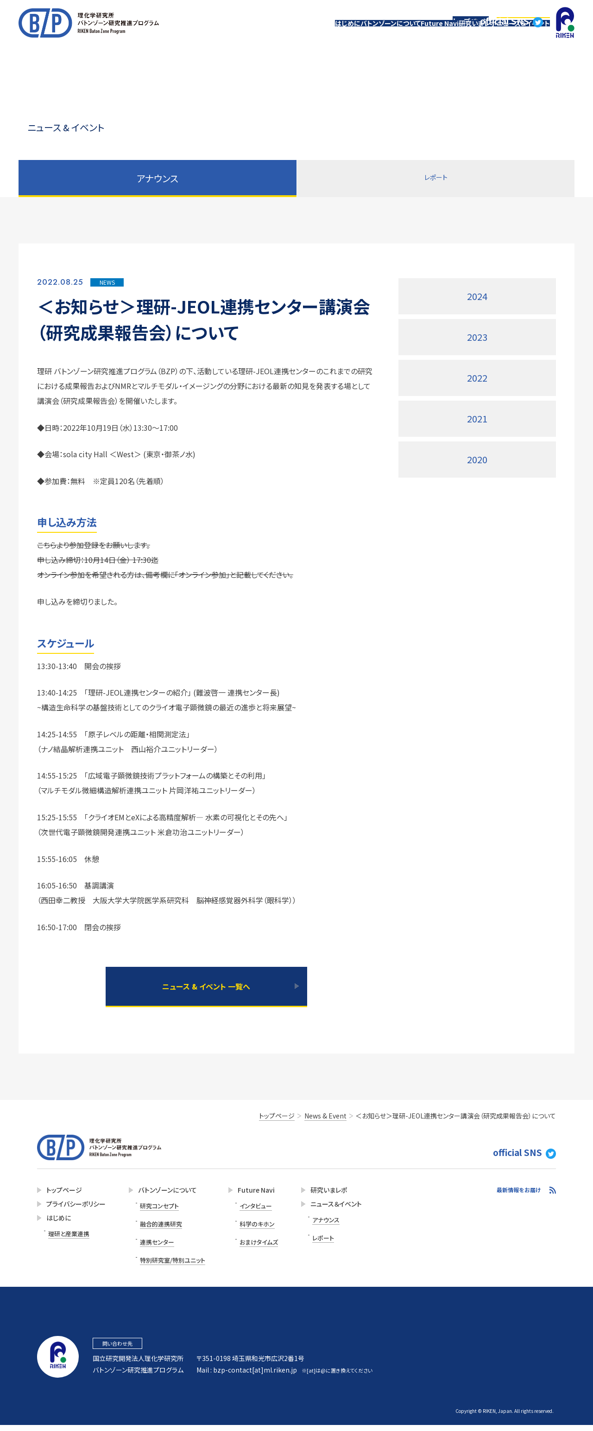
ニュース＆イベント (516, 33)
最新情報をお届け (519, 1196)
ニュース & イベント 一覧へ (206, 990)
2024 (477, 296)
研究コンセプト (155, 1209)
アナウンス (314, 1223)
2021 (477, 418)
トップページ (473, 12)
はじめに (285, 33)
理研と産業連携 (67, 1237)
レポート (436, 178)
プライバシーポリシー (73, 1209)
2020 (477, 459)
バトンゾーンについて (342, 33)
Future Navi (405, 33)
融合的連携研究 (156, 1222)
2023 (477, 337)
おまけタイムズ (249, 1234)
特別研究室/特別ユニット (167, 1247)
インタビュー (247, 1209)
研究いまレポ (457, 33)
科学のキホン (248, 1222)
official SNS (519, 12)
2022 (477, 377)
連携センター (153, 1234)
